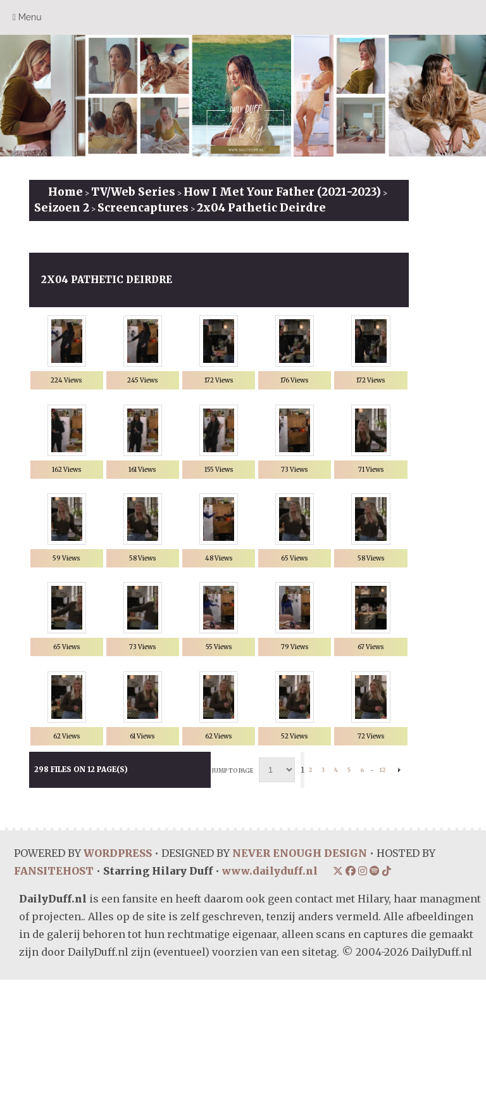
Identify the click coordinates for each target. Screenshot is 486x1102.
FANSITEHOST (54, 993)
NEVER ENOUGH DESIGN (299, 975)
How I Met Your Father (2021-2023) (282, 192)
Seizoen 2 (61, 208)
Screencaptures (143, 208)
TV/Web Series (133, 192)
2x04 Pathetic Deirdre (261, 208)
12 (382, 892)
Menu (27, 17)
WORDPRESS (118, 975)
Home (65, 192)
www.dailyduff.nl (270, 993)
